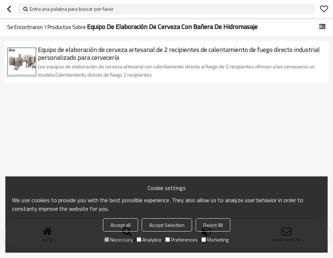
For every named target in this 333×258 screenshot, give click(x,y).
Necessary (118, 239)
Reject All (213, 225)
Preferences (181, 239)
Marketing (215, 239)
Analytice (149, 239)
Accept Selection (167, 225)
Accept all (121, 225)
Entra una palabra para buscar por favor (72, 9)
